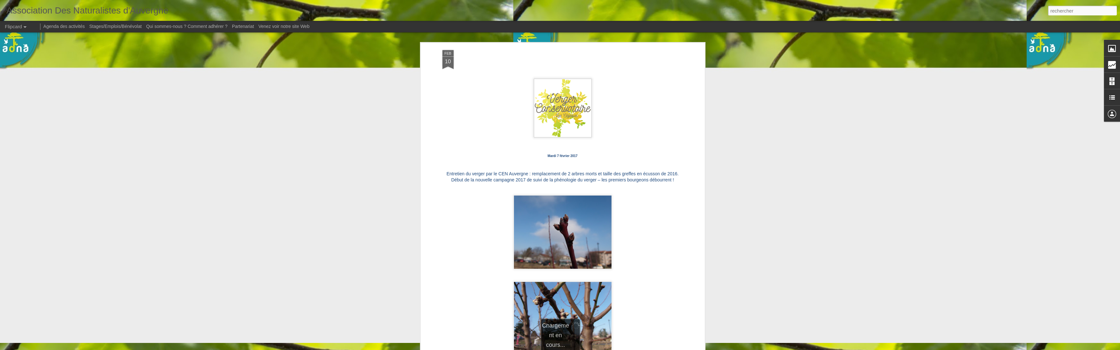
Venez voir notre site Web (283, 26)
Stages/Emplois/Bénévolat (115, 26)
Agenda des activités (64, 26)
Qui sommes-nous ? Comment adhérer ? (186, 26)
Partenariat (243, 26)
